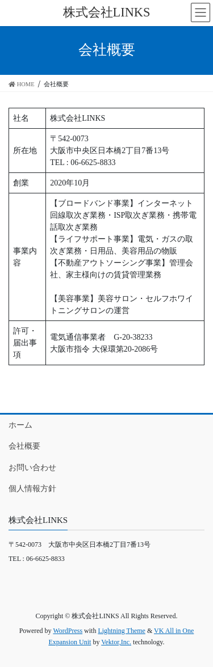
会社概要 (24, 446)
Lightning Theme (121, 631)
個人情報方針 (32, 488)
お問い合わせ (32, 467)
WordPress (67, 631)
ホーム (20, 425)
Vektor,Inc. (116, 642)
